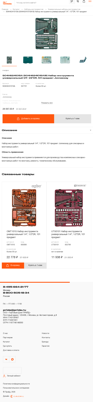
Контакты (46, 337)
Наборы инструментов (33, 9)
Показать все (47, 103)
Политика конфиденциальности (16, 384)
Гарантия (45, 346)
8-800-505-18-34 (16, 292)
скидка (6, 70)
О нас (5, 333)
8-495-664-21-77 (15, 286)
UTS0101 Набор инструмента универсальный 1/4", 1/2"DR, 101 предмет (68, 234)
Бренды (45, 342)
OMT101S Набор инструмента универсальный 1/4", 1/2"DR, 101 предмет (23, 234)
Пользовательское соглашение (16, 388)
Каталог (16, 9)
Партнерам (7, 337)
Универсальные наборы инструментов (64, 9)
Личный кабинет (12, 376)
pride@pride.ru (14, 310)
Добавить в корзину (28, 118)
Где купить (7, 346)
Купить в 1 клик (73, 119)
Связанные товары (18, 174)
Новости (45, 333)
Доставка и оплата (11, 350)
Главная (5, 9)
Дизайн (13, 396)
